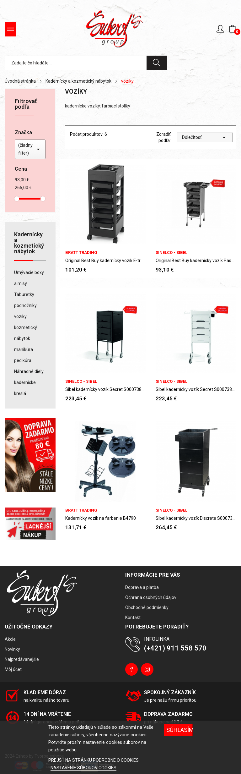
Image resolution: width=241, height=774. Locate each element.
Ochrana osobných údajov (150, 597)
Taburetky (24, 294)
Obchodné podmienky (147, 607)
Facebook (131, 669)
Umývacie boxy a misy (29, 278)
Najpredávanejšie (22, 659)
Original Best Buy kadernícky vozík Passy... (196, 260)
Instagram (147, 669)
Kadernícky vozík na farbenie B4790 (100, 518)
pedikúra (22, 360)
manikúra (23, 349)
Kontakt (133, 617)
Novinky (12, 649)
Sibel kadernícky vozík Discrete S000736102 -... (196, 518)
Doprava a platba (142, 587)
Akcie (10, 639)
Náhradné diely (29, 371)
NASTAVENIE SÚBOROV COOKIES (83, 767)
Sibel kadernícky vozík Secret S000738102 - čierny (105, 389)
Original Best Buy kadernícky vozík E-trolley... (105, 260)
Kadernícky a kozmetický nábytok (29, 243)
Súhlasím (179, 730)
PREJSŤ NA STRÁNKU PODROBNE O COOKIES (93, 760)
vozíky (20, 316)
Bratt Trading (81, 252)
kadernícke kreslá (25, 388)
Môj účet (13, 669)
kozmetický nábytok (25, 333)
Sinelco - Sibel (171, 252)
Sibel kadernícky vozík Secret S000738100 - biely (196, 389)
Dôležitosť (205, 137)
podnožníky (25, 305)
